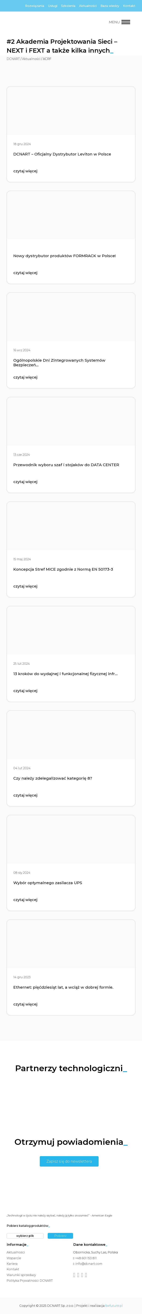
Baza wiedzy (109, 6)
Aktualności (88, 6)
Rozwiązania (34, 6)
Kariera (12, 1264)
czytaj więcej (25, 171)
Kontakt (129, 6)
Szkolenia (68, 6)
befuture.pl (114, 1306)
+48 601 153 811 (86, 1258)
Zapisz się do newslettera (69, 1161)
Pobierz (60, 1236)
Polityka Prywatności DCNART (30, 1281)
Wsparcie (14, 1258)
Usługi (52, 6)
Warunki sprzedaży (21, 1275)
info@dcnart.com (88, 1264)
